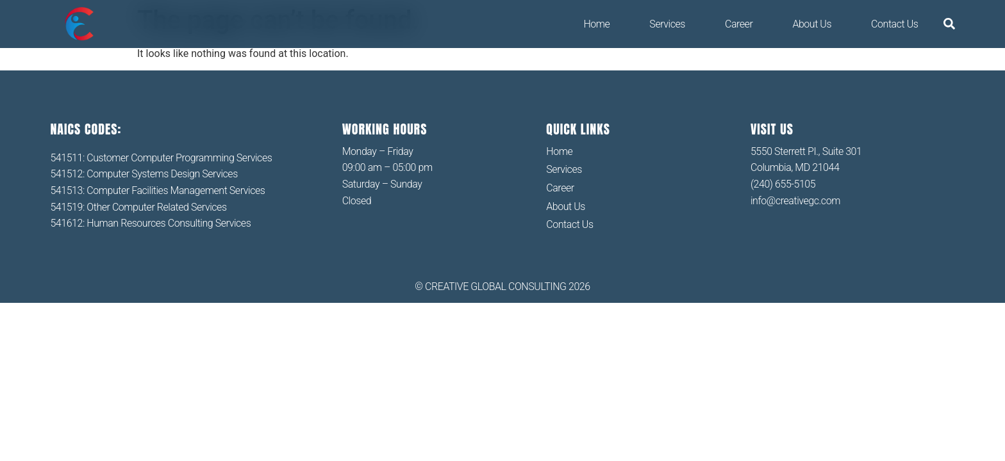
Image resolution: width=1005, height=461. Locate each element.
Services (667, 24)
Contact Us (894, 24)
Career (738, 24)
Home (596, 24)
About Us (811, 24)
